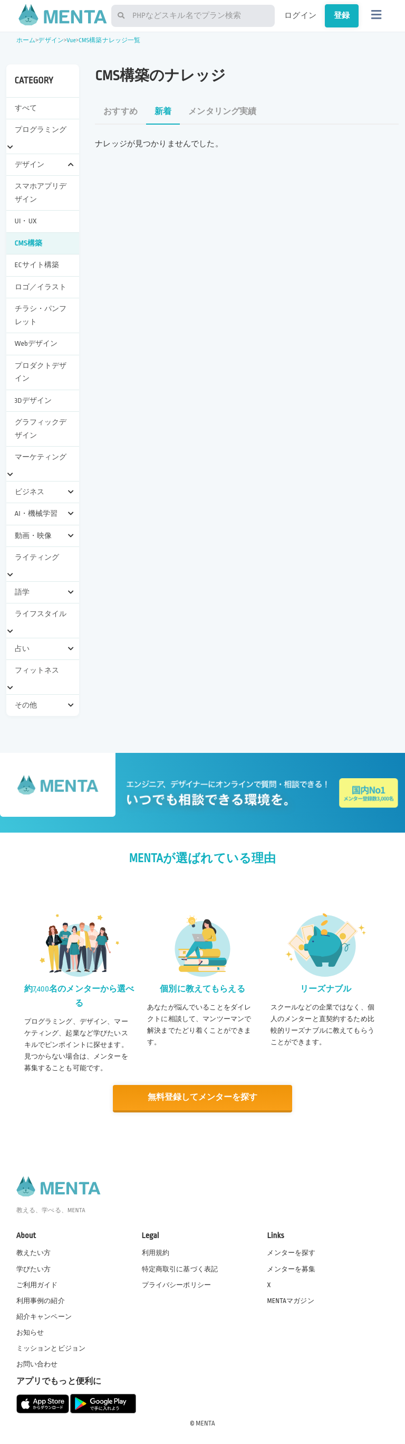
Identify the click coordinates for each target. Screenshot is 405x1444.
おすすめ (120, 111)
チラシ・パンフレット (41, 315)
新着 (163, 111)
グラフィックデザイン (41, 428)
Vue (71, 40)
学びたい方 (33, 1268)
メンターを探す (291, 1252)
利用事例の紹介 (40, 1300)
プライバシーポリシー (176, 1284)
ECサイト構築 (37, 265)
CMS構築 (28, 243)
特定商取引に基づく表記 (180, 1268)
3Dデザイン (33, 400)
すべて (26, 108)
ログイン (300, 15)
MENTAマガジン (290, 1300)
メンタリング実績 (222, 111)
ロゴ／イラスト (41, 287)
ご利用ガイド (37, 1284)
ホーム (25, 40)
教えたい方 (33, 1252)
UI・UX (26, 221)
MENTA (205, 1422)
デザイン (51, 40)
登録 (342, 15)
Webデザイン (36, 343)
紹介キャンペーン (44, 1316)
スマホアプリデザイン (41, 192)
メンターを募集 (291, 1268)
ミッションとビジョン (51, 1348)
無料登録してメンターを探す (202, 1097)
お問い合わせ (37, 1363)
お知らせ (30, 1332)
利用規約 (156, 1252)
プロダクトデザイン (41, 372)
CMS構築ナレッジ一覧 (109, 40)
